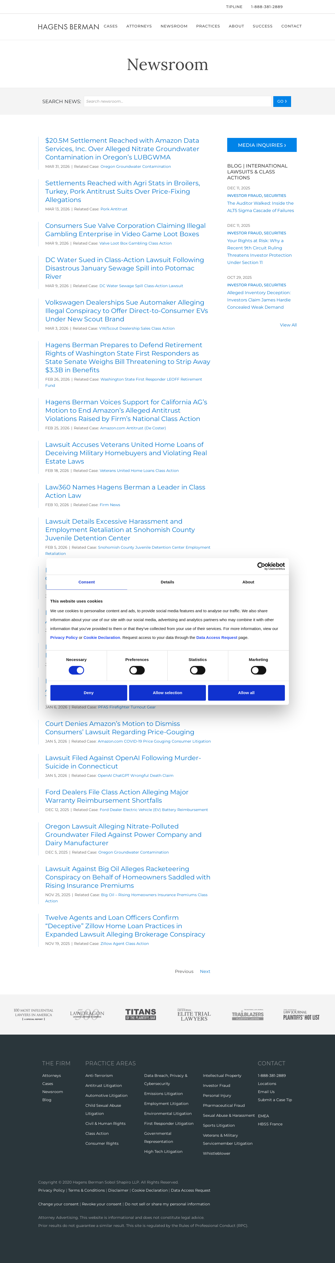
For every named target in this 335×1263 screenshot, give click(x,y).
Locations (267, 1083)
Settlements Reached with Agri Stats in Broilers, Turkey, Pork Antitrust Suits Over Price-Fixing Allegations (122, 191)
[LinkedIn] (55, 7)
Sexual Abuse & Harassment (229, 1115)
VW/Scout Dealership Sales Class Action (137, 328)
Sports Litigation (219, 1125)
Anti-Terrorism (99, 1075)
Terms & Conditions (86, 1190)
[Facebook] (39, 7)
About (237, 26)
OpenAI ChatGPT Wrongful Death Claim (136, 775)
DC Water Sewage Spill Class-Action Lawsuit (141, 285)
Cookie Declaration (150, 1190)
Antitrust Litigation (103, 1085)
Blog (46, 1099)
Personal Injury (217, 1095)
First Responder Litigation (169, 1123)
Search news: (61, 102)
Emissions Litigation (163, 1093)
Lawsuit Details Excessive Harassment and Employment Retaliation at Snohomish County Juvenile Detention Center (120, 529)
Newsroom (174, 26)
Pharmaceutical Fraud (224, 1105)
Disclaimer (118, 1190)
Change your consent (58, 1203)
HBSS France (270, 1124)
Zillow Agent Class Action (125, 943)
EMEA (263, 1116)
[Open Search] (294, 7)
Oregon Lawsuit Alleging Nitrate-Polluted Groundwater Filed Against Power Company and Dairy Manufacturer (123, 834)
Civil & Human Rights (105, 1123)
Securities (275, 195)
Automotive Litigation (106, 1095)
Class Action (97, 1133)
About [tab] (248, 582)
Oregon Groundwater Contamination (136, 166)
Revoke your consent (102, 1203)
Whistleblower (216, 1153)
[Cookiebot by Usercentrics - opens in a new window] (261, 566)
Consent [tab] (86, 582)
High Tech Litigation (163, 1151)
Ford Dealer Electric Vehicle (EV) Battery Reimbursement (154, 809)
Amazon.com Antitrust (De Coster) (133, 428)
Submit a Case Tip (275, 1099)
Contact (292, 26)
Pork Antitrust (114, 209)
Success (263, 26)
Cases (111, 26)
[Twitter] (47, 7)
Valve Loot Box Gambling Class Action (135, 243)
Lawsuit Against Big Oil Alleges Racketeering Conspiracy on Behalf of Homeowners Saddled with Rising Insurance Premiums (127, 877)
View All (288, 325)
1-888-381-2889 (267, 6)
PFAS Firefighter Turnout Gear (127, 707)
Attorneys (140, 26)
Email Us (266, 1091)
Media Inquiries (260, 145)
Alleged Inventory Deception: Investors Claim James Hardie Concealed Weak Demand (259, 300)
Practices (209, 26)
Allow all (246, 692)
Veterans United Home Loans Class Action (139, 470)
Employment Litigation (166, 1103)
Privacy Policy (51, 1190)
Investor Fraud (244, 195)
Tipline (234, 6)
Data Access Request (190, 1190)
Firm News (110, 504)
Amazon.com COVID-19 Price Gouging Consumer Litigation (154, 741)
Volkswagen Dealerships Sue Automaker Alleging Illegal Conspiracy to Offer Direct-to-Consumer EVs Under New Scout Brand (126, 310)
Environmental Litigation (168, 1113)
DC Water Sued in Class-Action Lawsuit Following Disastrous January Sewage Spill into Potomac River (124, 268)
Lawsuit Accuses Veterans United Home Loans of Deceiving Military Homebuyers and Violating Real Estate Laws (126, 453)
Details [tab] (167, 582)
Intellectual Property (222, 1075)
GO (280, 101)
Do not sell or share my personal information (167, 1203)
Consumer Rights (102, 1143)
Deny (89, 692)
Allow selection (167, 692)
